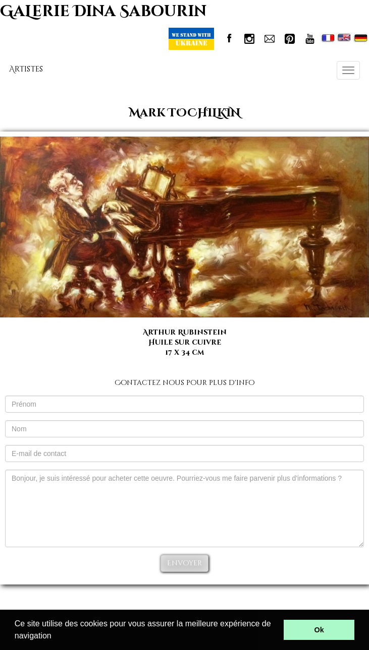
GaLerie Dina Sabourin (103, 12)
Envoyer (184, 563)
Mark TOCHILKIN (184, 113)
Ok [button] (319, 630)
